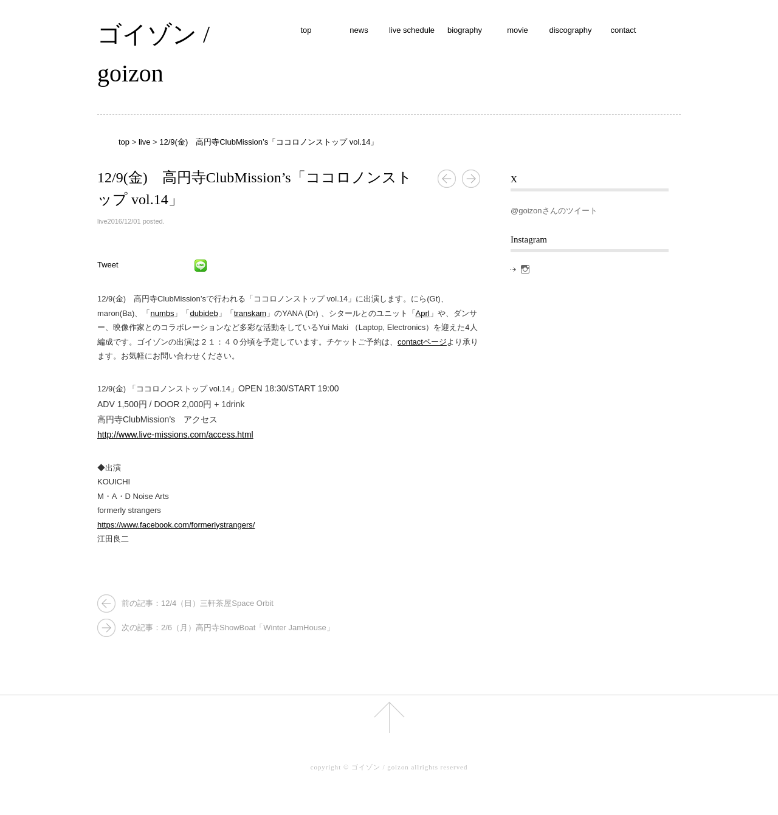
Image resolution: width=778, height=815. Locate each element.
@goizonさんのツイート (554, 210)
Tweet (108, 264)
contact (623, 30)
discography (570, 30)
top (305, 30)
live (145, 141)
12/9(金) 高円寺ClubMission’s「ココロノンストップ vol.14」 (268, 141)
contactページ (422, 341)
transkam (250, 313)
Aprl (423, 313)
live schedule (412, 30)
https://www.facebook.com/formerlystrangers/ (176, 524)
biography (464, 30)
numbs (162, 313)
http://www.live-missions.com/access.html (175, 434)
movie (517, 30)
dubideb (204, 313)
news (358, 30)
